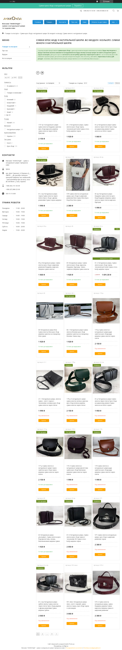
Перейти (77, 5)
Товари (49, 22)
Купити (43, 148)
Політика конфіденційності (92, 648)
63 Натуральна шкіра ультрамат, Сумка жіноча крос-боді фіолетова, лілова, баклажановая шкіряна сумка (49, 538)
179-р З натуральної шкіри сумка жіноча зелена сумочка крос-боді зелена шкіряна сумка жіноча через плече (77, 402)
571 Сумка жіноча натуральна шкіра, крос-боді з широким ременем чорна (105, 537)
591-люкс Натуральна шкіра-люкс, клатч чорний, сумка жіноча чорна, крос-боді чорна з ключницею (78, 605)
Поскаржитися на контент (74, 648)
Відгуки (4, 54)
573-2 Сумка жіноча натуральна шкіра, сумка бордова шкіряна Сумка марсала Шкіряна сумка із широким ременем (104, 606)
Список (117, 83)
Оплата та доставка (99, 22)
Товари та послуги (12, 33)
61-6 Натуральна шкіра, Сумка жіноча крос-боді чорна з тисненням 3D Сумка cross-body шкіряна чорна (77, 538)
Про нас (74, 22)
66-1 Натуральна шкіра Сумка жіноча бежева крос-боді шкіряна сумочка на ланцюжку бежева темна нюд (77, 333)
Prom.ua (71, 644)
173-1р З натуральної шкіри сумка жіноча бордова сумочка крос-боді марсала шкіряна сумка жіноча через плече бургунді (49, 129)
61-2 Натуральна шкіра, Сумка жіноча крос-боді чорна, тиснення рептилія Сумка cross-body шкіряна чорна (78, 128)
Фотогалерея (7, 58)
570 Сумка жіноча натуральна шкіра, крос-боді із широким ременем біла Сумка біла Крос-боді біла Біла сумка (78, 197)
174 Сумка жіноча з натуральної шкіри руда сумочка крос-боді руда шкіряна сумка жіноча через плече (105, 470)
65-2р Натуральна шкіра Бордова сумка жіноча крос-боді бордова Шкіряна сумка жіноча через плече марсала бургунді (105, 198)
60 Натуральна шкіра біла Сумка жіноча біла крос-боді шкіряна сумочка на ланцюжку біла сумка (49, 333)
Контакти (62, 22)
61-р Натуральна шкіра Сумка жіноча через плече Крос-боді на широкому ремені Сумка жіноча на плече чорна (106, 128)
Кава (84, 22)
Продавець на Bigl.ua (61, 646)
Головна (38, 22)
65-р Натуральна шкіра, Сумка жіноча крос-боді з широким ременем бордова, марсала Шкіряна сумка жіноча (49, 266)
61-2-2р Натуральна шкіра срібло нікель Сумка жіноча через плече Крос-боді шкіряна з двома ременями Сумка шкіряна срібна (49, 606)
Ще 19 (8, 115)
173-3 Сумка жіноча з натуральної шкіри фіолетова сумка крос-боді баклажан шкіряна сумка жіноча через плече (77, 470)
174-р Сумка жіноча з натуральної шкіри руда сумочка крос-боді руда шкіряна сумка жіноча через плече (105, 334)
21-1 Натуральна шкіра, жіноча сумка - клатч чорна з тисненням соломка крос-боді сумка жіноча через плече (49, 402)
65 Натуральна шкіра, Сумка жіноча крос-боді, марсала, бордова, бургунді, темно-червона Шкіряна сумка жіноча (78, 266)
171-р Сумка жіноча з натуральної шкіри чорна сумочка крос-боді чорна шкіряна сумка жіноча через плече (48, 470)
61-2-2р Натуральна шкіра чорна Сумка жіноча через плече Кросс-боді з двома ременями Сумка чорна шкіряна (49, 197)
